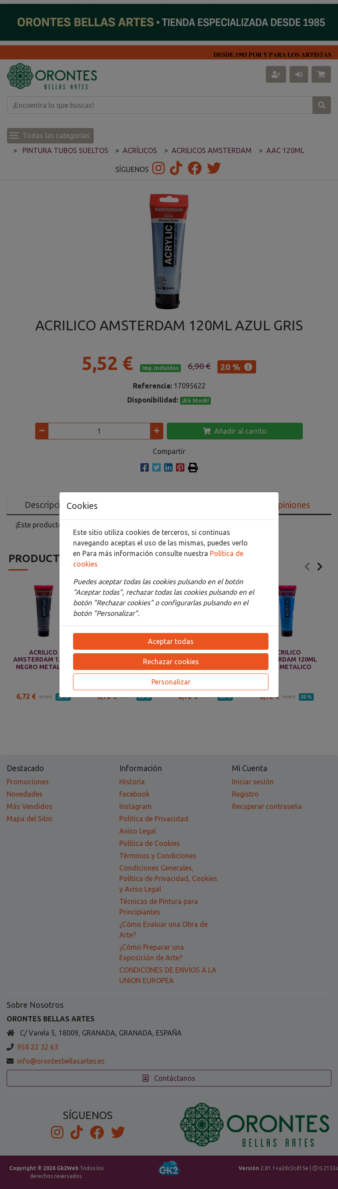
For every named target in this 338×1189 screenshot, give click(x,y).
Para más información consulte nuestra (146, 553)
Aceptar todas (171, 641)
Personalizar (171, 682)
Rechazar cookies (171, 662)
